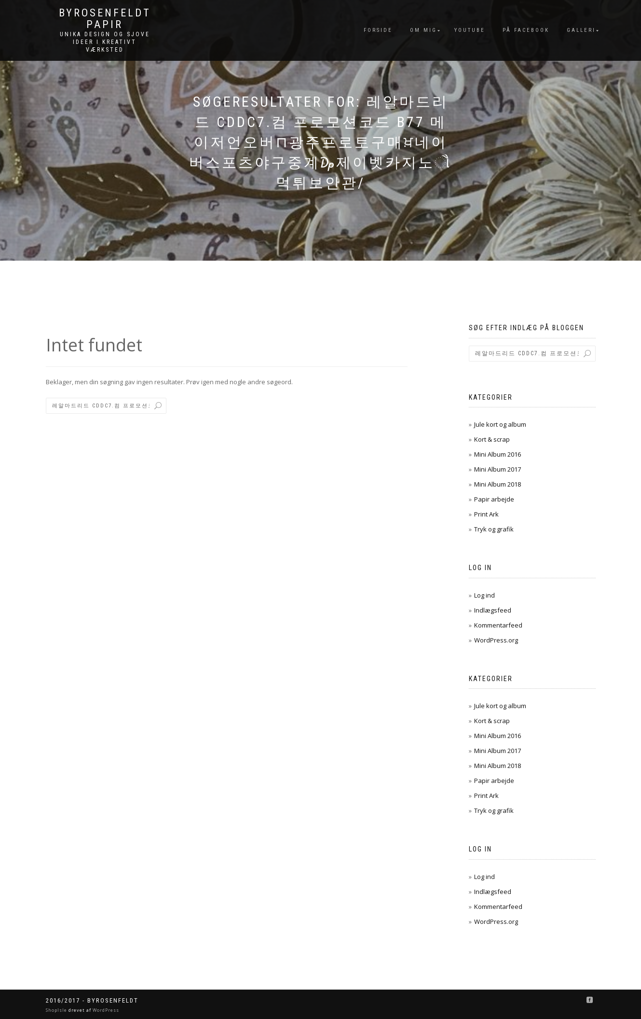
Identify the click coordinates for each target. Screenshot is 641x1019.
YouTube (469, 30)
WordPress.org (496, 640)
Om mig (423, 30)
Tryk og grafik (494, 529)
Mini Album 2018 (497, 484)
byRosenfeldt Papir (105, 18)
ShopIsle (57, 1010)
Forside (378, 30)
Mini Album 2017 (497, 469)
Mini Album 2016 (497, 454)
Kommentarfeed (498, 625)
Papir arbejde (494, 499)
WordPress (105, 1010)
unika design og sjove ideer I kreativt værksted (105, 42)
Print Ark (486, 514)
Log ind (484, 595)
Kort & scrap (492, 439)
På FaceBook (526, 30)
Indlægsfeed (492, 610)
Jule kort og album (500, 424)
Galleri (581, 30)
